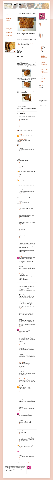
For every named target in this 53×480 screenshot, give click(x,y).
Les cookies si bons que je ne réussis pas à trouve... (44, 67)
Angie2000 (20, 283)
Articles (41, 105)
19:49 (20, 198)
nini (19, 201)
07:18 (20, 367)
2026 (41, 23)
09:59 (20, 126)
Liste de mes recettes (8, 18)
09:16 (20, 237)
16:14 (20, 410)
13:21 (20, 217)
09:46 (20, 433)
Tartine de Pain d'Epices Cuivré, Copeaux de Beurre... (44, 78)
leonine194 (20, 134)
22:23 (20, 292)
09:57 (20, 120)
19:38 (20, 376)
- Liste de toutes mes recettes (9, 12)
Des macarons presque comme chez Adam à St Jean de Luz (44, 57)
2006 (41, 85)
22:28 (20, 332)
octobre (42, 46)
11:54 (20, 230)
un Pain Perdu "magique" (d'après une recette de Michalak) (10, 35)
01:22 (20, 209)
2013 (41, 36)
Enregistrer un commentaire (21, 459)
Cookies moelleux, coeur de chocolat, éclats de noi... (44, 74)
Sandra (20, 158)
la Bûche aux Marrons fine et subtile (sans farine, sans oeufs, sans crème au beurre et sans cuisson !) (10, 32)
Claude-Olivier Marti (21, 170)
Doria (20, 129)
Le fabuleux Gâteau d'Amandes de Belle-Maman (10, 20)
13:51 (20, 181)
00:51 (20, 391)
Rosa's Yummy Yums (22, 139)
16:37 (20, 423)
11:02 (20, 151)
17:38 (20, 224)
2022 (41, 26)
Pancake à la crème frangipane (43, 55)
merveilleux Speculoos (8, 36)
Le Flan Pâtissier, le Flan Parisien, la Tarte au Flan (44, 69)
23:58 (20, 281)
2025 (41, 24)
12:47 (20, 167)
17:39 (20, 447)
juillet (41, 49)
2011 (41, 38)
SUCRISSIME (13, 4)
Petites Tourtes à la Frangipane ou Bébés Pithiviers (44, 64)
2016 (41, 33)
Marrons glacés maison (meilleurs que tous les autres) (10, 22)
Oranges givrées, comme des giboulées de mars (44, 59)
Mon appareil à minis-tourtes (44, 60)
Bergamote (20, 256)
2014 (41, 35)
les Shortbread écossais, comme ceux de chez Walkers (10, 26)
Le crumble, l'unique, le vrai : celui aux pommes (44, 76)
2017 (41, 32)
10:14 (20, 141)
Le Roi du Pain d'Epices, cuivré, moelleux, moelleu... (44, 81)
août (41, 48)
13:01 (20, 457)
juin (41, 50)
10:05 (20, 136)
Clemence (20, 273)
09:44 (20, 428)
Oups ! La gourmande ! (22, 378)
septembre (42, 47)
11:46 (20, 308)
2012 (41, 37)
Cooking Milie (21, 362)
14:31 (20, 193)
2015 (41, 34)
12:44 (20, 203)
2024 (41, 25)
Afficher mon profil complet (35, 467)
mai (41, 51)
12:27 (20, 162)
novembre (42, 45)
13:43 (20, 176)
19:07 (20, 441)
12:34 (20, 326)
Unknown (20, 385)
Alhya (20, 178)
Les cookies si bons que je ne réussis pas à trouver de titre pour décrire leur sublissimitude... (10, 29)
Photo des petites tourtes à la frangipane (44, 62)
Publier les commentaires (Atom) (25, 462)
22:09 (20, 344)
